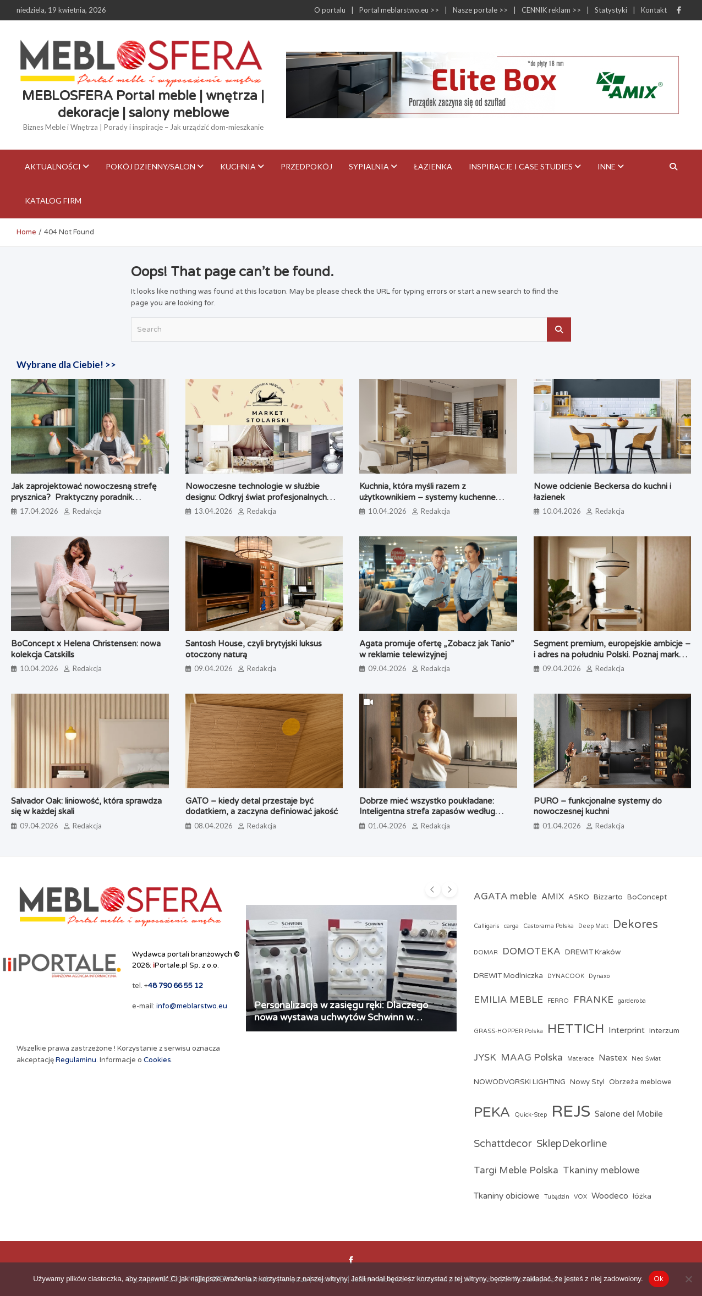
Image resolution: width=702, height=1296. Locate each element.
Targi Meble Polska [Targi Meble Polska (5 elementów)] (516, 1170)
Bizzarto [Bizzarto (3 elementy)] (608, 897)
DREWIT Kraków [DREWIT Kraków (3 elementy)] (593, 952)
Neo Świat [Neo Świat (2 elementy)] (646, 1058)
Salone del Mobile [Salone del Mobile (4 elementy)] (629, 1114)
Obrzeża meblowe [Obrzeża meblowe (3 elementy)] (640, 1082)
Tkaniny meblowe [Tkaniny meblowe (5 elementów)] (601, 1170)
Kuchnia (238, 166)
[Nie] (688, 1278)
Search (559, 329)
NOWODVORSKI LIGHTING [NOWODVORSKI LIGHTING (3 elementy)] (520, 1082)
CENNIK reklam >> (551, 10)
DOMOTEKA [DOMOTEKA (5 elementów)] (531, 951)
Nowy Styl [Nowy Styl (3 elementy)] (587, 1082)
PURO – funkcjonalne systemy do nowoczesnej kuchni (598, 806)
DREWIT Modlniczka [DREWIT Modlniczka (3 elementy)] (508, 975)
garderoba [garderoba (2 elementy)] (632, 1000)
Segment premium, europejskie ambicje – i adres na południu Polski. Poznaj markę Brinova (612, 654)
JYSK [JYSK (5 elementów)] (485, 1057)
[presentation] (433, 889)
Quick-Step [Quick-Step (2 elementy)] (530, 1114)
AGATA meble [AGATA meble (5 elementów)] (505, 896)
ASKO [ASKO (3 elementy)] (578, 897)
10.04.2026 (387, 511)
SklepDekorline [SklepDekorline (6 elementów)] (571, 1144)
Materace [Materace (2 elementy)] (580, 1058)
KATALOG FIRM (53, 200)
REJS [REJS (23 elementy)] (570, 1111)
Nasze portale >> (480, 10)
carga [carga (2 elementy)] (511, 926)
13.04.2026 (213, 511)
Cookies (157, 1060)
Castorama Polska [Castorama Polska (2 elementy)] (548, 926)
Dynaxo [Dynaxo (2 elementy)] (599, 976)
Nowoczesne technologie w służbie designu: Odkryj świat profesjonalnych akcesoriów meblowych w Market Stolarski (256, 502)
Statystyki (611, 10)
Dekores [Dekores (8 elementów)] (635, 924)
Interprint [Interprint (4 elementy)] (626, 1030)
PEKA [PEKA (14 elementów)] (492, 1112)
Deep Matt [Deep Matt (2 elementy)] (593, 926)
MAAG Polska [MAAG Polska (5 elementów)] (532, 1057)
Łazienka (433, 166)
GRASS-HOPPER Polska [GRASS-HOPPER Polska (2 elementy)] (508, 1031)
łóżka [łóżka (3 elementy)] (642, 1196)
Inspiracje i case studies (521, 166)
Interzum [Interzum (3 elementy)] (664, 1030)
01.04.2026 (387, 825)
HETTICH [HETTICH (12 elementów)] (575, 1029)
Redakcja (87, 511)
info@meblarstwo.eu (191, 1006)
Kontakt (654, 10)
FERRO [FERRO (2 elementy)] (558, 1000)
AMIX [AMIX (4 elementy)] (552, 897)
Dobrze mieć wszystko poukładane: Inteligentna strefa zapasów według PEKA (427, 811)
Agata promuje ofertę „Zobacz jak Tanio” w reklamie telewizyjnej (436, 649)
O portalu (329, 10)
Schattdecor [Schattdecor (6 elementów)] (503, 1144)
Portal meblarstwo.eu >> (399, 10)
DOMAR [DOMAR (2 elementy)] (486, 952)
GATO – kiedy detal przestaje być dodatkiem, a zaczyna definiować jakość (261, 806)
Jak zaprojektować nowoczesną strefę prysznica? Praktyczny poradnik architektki (83, 497)
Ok (658, 1279)
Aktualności (53, 166)
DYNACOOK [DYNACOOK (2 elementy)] (565, 976)
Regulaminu (76, 1060)
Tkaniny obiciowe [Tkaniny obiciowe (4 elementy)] (507, 1196)
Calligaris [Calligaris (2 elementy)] (487, 926)
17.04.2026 (39, 511)
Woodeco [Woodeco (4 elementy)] (609, 1196)
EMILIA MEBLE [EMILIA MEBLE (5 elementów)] (508, 1000)
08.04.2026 (213, 825)
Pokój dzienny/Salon (150, 166)
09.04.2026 (213, 668)
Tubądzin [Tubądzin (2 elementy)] (556, 1196)
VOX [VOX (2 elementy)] (580, 1196)
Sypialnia (369, 166)
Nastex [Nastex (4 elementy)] (613, 1058)
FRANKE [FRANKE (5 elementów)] (593, 1000)
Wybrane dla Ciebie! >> (66, 364)
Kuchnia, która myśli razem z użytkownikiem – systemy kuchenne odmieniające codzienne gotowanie (427, 497)
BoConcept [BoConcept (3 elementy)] (647, 897)
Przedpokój (306, 166)
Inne (606, 166)
